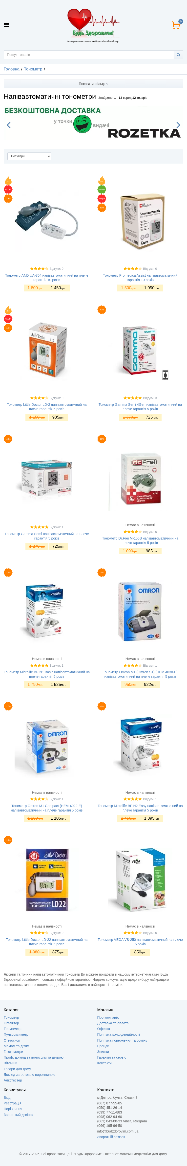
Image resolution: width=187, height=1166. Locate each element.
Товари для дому (17, 1069)
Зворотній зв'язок (111, 1137)
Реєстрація (12, 1103)
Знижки (103, 1052)
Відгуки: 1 (56, 527)
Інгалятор (11, 1023)
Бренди (103, 1046)
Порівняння (13, 1109)
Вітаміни (10, 1063)
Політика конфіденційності (118, 1034)
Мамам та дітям (16, 1046)
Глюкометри (13, 1052)
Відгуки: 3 (150, 398)
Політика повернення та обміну (122, 1040)
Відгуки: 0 (56, 268)
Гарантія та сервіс (111, 1057)
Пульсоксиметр (16, 1034)
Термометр (12, 1029)
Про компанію (108, 1017)
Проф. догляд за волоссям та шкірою (33, 1057)
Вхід (7, 1097)
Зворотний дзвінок (18, 1115)
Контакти (104, 1063)
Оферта (103, 1029)
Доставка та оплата (113, 1023)
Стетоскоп (12, 1040)
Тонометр (11, 1017)
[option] (93, 123)
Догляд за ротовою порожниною (29, 1075)
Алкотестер (13, 1080)
